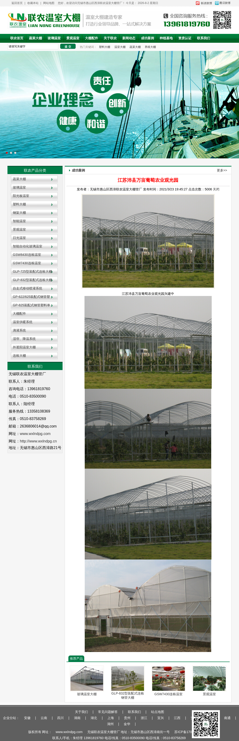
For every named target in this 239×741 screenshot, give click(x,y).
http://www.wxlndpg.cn (38, 441)
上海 (110, 718)
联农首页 (16, 38)
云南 (44, 718)
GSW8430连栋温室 (27, 254)
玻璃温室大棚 (87, 694)
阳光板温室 (21, 196)
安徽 (27, 718)
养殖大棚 (150, 47)
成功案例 (147, 38)
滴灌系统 (19, 330)
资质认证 (184, 38)
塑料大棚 (104, 47)
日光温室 (19, 238)
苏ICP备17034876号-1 (190, 732)
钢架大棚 (19, 212)
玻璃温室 (54, 38)
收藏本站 (33, 3)
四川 (60, 718)
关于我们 (81, 712)
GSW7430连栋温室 (27, 263)
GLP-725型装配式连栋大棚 (32, 271)
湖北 (94, 718)
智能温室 (19, 221)
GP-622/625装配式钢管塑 (31, 297)
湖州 (110, 724)
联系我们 (203, 38)
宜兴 (160, 718)
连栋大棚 (19, 355)
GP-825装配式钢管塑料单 (31, 305)
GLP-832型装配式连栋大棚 (32, 280)
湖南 (77, 718)
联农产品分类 (35, 170)
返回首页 (17, 3)
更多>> (222, 170)
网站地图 (48, 3)
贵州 (127, 718)
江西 (177, 718)
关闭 (216, 189)
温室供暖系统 (22, 322)
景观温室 (72, 38)
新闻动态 (128, 38)
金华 (127, 724)
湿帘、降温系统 (24, 339)
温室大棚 (120, 47)
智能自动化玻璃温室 (27, 246)
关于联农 (110, 38)
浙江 (144, 718)
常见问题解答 (108, 712)
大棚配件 (91, 38)
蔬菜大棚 (35, 38)
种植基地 (166, 38)
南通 (227, 718)
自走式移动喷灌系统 (27, 288)
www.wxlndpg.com (69, 732)
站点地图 (157, 712)
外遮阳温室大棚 (24, 347)
